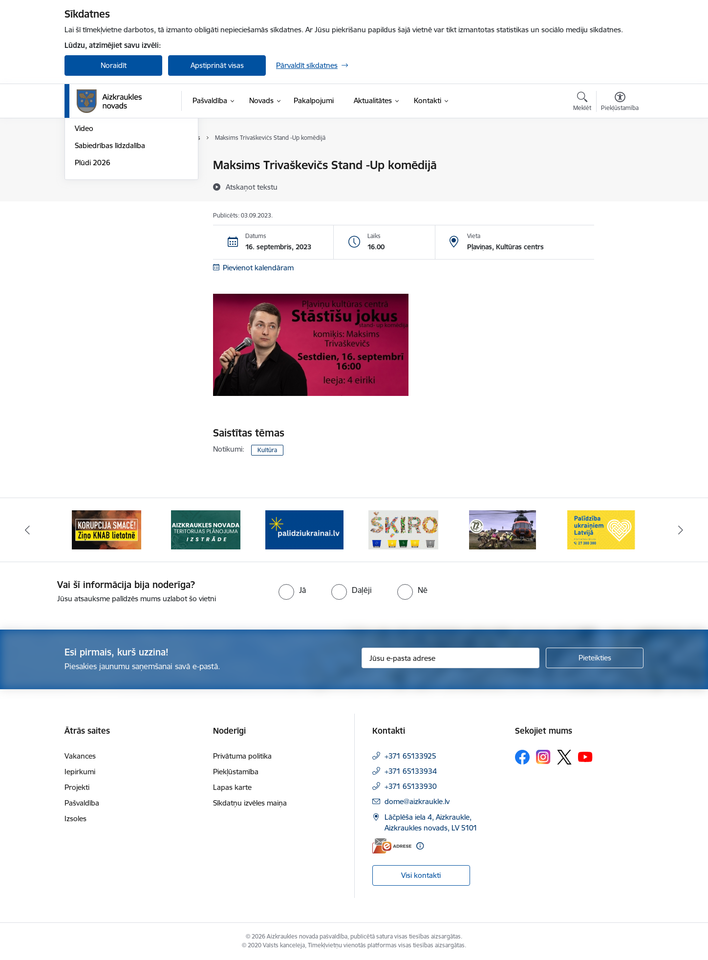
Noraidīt (114, 65)
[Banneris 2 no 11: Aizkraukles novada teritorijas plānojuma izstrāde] (205, 529)
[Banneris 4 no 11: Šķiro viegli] (403, 529)
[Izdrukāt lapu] (619, 161)
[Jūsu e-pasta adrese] (451, 658)
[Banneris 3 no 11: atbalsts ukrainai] (304, 529)
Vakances (80, 756)
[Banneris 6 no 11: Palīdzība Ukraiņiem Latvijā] (601, 529)
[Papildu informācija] (420, 846)
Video (84, 234)
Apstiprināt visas (217, 65)
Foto (82, 216)
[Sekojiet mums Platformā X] (564, 757)
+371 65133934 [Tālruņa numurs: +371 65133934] (411, 771)
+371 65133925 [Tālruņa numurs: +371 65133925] (410, 756)
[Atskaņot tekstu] (252, 187)
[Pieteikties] (595, 658)
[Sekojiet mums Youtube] (585, 757)
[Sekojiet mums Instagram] (543, 757)
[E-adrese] (391, 846)
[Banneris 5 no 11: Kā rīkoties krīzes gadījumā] (502, 529)
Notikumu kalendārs (108, 166)
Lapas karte (232, 787)
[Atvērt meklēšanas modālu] (582, 102)
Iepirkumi (79, 771)
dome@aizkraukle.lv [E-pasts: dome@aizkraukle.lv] (417, 801)
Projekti (76, 787)
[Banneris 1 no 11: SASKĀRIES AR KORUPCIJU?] (106, 529)
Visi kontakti (421, 875)
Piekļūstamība (235, 771)
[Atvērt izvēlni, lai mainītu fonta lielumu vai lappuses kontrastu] (620, 102)
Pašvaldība (81, 802)
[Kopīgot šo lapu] (619, 185)
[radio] (292, 590)
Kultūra (267, 450)
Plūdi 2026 (92, 267)
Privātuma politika (242, 756)
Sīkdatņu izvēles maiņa (250, 802)
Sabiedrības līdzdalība (110, 250)
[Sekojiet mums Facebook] (522, 757)
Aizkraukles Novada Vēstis (117, 199)
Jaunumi (89, 182)
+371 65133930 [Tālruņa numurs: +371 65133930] (411, 786)
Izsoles (75, 818)
